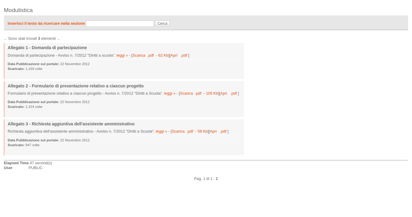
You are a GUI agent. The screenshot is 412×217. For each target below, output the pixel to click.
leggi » (122, 55)
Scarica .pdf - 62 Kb (150, 55)
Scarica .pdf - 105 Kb (199, 93)
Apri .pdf (179, 55)
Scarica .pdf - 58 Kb (190, 131)
